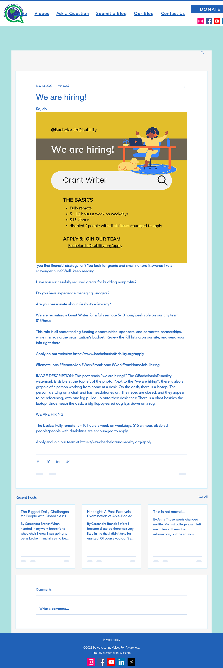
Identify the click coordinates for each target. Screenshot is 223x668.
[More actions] (184, 85)
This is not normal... (169, 511)
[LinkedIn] (121, 662)
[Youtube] (217, 21)
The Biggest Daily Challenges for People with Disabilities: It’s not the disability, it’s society (45, 513)
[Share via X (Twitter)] (48, 461)
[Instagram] (200, 21)
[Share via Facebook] (38, 461)
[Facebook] (209, 21)
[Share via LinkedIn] (58, 461)
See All (202, 497)
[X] (131, 662)
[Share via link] (68, 461)
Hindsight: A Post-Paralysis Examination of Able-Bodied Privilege (109, 513)
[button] (202, 52)
